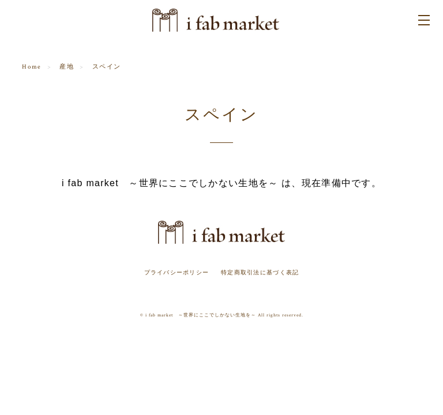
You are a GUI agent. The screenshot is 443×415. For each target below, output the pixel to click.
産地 (66, 67)
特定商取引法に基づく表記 (260, 272)
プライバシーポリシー (176, 272)
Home (31, 67)
